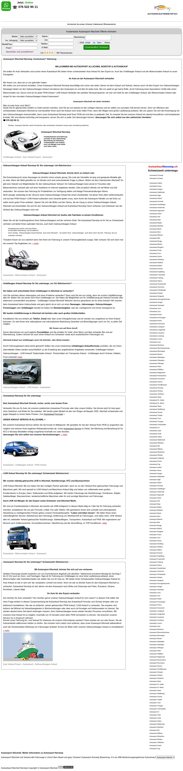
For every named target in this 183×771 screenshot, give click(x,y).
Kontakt (89, 24)
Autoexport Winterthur (156, 736)
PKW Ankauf (49, 93)
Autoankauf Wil (154, 446)
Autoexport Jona (155, 593)
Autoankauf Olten (155, 366)
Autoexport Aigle (155, 480)
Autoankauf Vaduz (155, 437)
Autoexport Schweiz (156, 178)
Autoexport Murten (155, 638)
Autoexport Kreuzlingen (157, 602)
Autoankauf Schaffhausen (158, 385)
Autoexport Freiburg (156, 562)
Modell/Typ (20, 44)
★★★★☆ (50, 52)
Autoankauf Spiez (155, 397)
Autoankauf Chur (155, 253)
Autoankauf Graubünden (157, 284)
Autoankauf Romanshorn (157, 376)
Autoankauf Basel (155, 229)
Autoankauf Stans (155, 406)
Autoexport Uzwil (155, 718)
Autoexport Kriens (155, 605)
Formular (38, 510)
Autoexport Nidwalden (156, 641)
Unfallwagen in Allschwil (47, 291)
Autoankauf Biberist (156, 235)
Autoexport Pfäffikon (156, 654)
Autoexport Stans (155, 690)
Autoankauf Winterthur (157, 452)
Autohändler (82, 195)
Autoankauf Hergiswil (156, 296)
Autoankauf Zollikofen (156, 458)
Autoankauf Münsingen (157, 351)
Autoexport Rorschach (157, 663)
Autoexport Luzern (155, 623)
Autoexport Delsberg (156, 544)
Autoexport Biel (154, 522)
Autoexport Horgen (155, 586)
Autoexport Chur (155, 538)
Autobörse (43, 188)
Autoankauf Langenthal (157, 330)
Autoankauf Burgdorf (156, 247)
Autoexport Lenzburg (156, 620)
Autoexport (69, 89)
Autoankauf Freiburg (156, 278)
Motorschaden (9, 93)
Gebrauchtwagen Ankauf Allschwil (49, 173)
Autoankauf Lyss (155, 342)
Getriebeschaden (29, 579)
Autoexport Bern (155, 516)
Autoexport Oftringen (156, 648)
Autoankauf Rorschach (157, 379)
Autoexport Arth (154, 501)
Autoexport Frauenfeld (157, 559)
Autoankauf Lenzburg (156, 336)
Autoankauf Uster (155, 431)
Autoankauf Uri (154, 428)
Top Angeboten (21, 243)
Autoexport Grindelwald (157, 574)
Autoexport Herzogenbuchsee (159, 583)
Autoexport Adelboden (156, 476)
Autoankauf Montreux (156, 345)
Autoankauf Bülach (155, 244)
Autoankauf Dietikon (156, 262)
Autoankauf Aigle (155, 195)
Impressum (98, 24)
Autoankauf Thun (155, 418)
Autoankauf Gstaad (156, 293)
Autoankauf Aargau (155, 189)
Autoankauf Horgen (156, 302)
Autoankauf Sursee (155, 412)
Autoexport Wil (154, 730)
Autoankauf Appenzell (156, 211)
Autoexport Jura (154, 596)
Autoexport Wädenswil (157, 724)
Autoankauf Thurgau (156, 421)
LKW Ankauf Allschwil (12, 486)
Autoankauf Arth (154, 217)
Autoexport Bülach (155, 528)
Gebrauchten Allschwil (109, 180)
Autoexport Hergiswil (156, 580)
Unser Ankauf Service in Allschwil (23, 419)
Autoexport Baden (155, 507)
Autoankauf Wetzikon (156, 443)
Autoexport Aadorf (155, 467)
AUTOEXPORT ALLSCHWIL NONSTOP (92, 66)
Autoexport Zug (154, 748)
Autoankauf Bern (155, 232)
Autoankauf (52, 71)
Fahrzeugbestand (78, 240)
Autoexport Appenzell (156, 495)
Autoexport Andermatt (156, 492)
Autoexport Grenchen (156, 571)
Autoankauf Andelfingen (157, 204)
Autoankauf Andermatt (157, 207)
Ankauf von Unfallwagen (23, 340)
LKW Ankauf (61, 93)
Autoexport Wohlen (155, 739)
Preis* (21, 48)
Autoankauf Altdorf (155, 198)
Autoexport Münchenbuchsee (159, 632)
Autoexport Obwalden (156, 645)
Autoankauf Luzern (155, 339)
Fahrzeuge (79, 493)
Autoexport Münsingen (157, 635)
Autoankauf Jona (155, 308)
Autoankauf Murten (155, 354)
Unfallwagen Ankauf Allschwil (50, 301)
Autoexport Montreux (156, 629)
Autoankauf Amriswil (156, 201)
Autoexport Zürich (155, 745)
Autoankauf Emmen (156, 269)
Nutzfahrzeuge (94, 493)
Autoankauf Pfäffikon (156, 369)
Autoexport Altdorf (155, 483)
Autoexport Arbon (155, 498)
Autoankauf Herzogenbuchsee (159, 299)
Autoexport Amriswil (156, 486)
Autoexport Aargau (155, 473)
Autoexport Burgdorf (156, 531)
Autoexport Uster (155, 715)
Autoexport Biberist (155, 519)
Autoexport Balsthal (156, 510)
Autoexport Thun (155, 703)
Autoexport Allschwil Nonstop (56, 85)
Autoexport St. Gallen (156, 684)
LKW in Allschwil (42, 481)
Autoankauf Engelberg (157, 272)
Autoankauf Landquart (156, 327)
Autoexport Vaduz (155, 721)
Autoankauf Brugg (155, 241)
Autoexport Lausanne (156, 617)
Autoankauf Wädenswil (157, 440)
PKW (79, 114)
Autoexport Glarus (155, 565)
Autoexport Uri (154, 712)
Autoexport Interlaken (156, 590)
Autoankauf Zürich (155, 461)
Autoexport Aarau (155, 470)
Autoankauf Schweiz (156, 175)
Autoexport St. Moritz (156, 687)
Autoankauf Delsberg (156, 259)
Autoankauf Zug (154, 464)
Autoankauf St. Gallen (156, 400)
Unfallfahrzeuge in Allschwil (27, 313)
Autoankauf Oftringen (156, 363)
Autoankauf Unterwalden (157, 424)
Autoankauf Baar (155, 220)
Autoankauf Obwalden (156, 360)
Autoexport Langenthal (157, 614)
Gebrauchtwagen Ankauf (37, 89)
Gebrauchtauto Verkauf (53, 184)
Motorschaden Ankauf (159, 71)
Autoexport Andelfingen (157, 489)
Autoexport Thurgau (156, 706)
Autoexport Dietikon (156, 547)
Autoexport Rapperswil (157, 657)
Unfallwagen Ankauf (132, 71)
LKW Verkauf (116, 516)
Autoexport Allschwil (76, 24)
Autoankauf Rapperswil (157, 373)
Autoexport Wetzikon (156, 727)
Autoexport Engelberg (156, 556)
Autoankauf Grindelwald (157, 290)
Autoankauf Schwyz (156, 391)
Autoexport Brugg (155, 525)
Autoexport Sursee (155, 697)
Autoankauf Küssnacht (157, 324)
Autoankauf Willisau (156, 449)
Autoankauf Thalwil (155, 415)
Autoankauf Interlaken (156, 305)
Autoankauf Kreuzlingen (157, 318)
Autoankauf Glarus (155, 281)
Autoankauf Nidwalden (157, 357)
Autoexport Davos (155, 541)
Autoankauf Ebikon (155, 266)
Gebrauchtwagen (171, 85)
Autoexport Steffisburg (157, 693)
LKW (11, 501)
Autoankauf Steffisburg (157, 409)
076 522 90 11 (12, 120)
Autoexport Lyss (154, 626)
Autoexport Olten (155, 651)
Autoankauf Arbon (155, 214)
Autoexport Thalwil (155, 700)
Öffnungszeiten (110, 24)
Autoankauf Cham (155, 250)
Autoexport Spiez (155, 681)
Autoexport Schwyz (156, 675)
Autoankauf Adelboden (157, 192)
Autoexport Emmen (156, 553)
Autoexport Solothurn (156, 678)
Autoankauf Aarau (155, 186)
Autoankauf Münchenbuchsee (159, 348)
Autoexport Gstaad (155, 577)
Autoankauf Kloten (155, 314)
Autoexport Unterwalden (157, 709)
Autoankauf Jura (155, 311)
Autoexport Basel (155, 513)
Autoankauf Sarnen (156, 382)
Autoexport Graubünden (157, 568)
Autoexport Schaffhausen (158, 669)
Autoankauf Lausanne (156, 333)
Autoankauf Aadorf (155, 183)
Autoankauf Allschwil (18, 403)
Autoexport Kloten (155, 599)
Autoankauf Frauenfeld (157, 275)
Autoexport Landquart (156, 611)
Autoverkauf (160, 757)
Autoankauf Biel (154, 238)
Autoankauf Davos (155, 256)
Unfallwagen (93, 353)
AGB (82, 43)
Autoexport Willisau (156, 733)
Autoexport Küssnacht (156, 608)
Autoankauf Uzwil (155, 434)
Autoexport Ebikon (155, 550)
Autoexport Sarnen (155, 666)
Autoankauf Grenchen (156, 287)
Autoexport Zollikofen (156, 742)
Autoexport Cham (155, 535)
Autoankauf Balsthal (156, 226)
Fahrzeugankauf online (19, 346)
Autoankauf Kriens (155, 321)
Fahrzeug (33, 191)
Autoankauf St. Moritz (156, 403)
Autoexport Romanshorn (157, 660)
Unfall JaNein (97, 43)
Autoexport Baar (155, 504)
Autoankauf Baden (155, 223)
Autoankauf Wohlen (156, 455)
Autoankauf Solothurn (156, 394)
